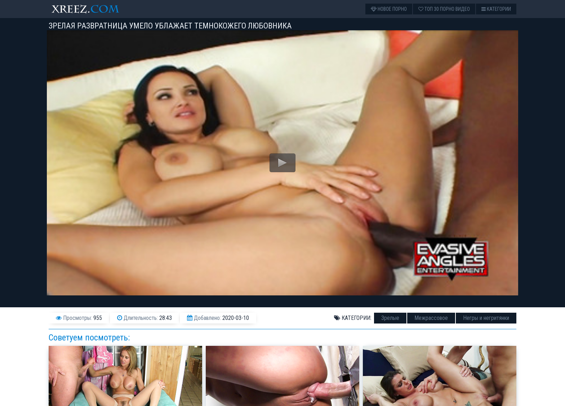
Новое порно (389, 9)
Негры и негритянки (486, 317)
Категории (496, 9)
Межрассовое (431, 317)
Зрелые (390, 317)
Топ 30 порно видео (444, 9)
